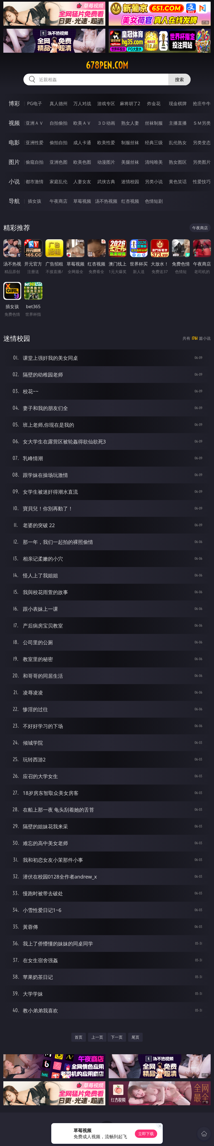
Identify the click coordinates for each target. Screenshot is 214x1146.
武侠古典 (106, 181)
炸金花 (153, 103)
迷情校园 (130, 181)
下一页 (117, 1037)
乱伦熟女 (178, 142)
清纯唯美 (154, 162)
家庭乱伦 (58, 181)
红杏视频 (130, 201)
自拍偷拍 (58, 123)
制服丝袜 (130, 142)
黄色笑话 (178, 181)
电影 (14, 142)
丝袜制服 (154, 123)
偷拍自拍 (58, 142)
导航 (14, 201)
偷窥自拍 (34, 162)
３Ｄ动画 (106, 123)
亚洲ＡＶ (34, 123)
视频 (14, 123)
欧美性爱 (106, 142)
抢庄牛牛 (202, 103)
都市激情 (34, 181)
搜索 (179, 79)
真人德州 (58, 103)
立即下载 (146, 1133)
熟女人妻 (130, 123)
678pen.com (107, 65)
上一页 (97, 1037)
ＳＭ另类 (202, 123)
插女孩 (34, 201)
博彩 (14, 103)
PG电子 (34, 103)
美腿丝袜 (130, 162)
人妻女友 (82, 181)
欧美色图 (82, 162)
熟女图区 (178, 162)
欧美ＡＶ (82, 123)
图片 (14, 162)
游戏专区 (106, 103)
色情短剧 (154, 201)
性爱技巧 (202, 181)
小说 (14, 181)
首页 (78, 1037)
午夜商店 (58, 201)
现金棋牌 (178, 103)
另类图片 (202, 162)
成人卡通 (82, 142)
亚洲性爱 (34, 142)
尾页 (135, 1037)
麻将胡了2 (130, 103)
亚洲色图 (58, 162)
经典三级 (154, 142)
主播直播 (178, 123)
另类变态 (202, 142)
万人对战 (82, 103)
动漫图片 (106, 162)
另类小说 (154, 181)
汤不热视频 (106, 201)
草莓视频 (82, 201)
